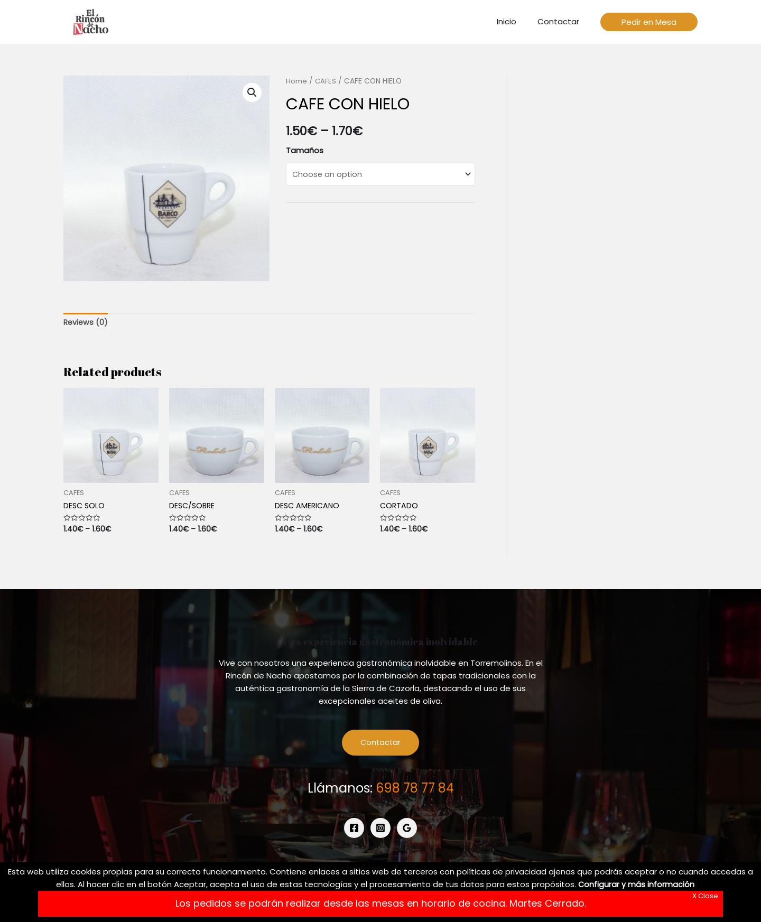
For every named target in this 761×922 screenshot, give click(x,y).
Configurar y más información (636, 884)
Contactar (381, 744)
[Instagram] (380, 831)
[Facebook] (354, 831)
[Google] (407, 831)
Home (296, 81)
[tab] (86, 323)
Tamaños (304, 150)
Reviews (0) (86, 323)
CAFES (326, 81)
